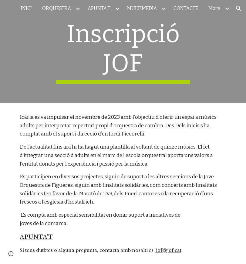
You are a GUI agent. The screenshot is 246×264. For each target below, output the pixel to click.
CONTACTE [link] (186, 8)
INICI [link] (26, 8)
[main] (123, 51)
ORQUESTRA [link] (56, 8)
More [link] (214, 8)
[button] (238, 8)
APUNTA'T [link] (99, 8)
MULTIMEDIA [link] (142, 8)
